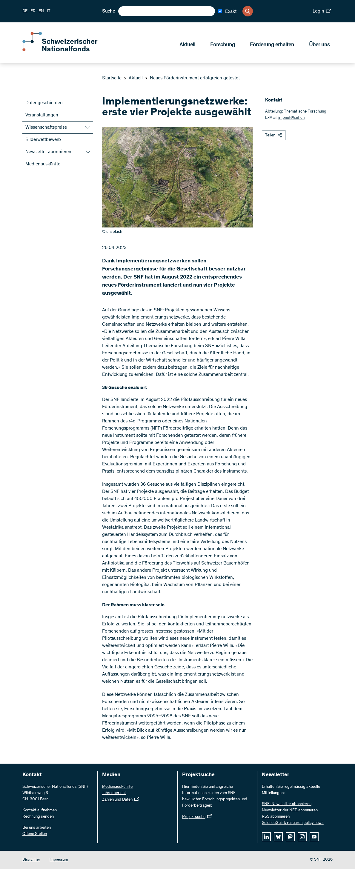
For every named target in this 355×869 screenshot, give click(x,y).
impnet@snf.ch (291, 118)
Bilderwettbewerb (43, 139)
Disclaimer (31, 860)
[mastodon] (290, 836)
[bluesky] (278, 836)
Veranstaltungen (41, 115)
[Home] (65, 50)
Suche (108, 11)
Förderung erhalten (272, 45)
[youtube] (314, 836)
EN (41, 11)
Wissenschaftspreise (46, 127)
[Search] (247, 11)
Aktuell (187, 45)
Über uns (319, 45)
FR (33, 11)
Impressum (59, 860)
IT (48, 11)
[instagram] (302, 836)
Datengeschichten (44, 103)
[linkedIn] (266, 836)
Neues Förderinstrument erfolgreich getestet (192, 78)
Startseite (112, 78)
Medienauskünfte (42, 164)
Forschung (222, 45)
